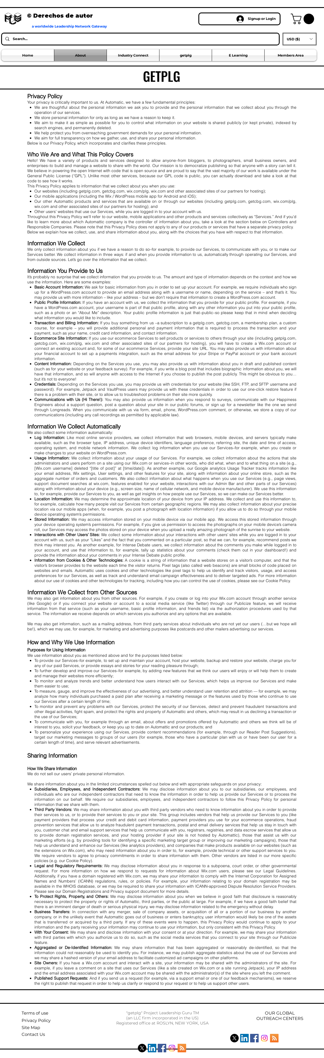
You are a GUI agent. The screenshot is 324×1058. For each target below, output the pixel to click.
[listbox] (300, 39)
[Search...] (140, 39)
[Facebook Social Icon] (162, 1048)
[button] (304, 19)
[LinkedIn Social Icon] (152, 1048)
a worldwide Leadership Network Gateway (69, 26)
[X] (142, 1048)
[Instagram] (172, 1048)
